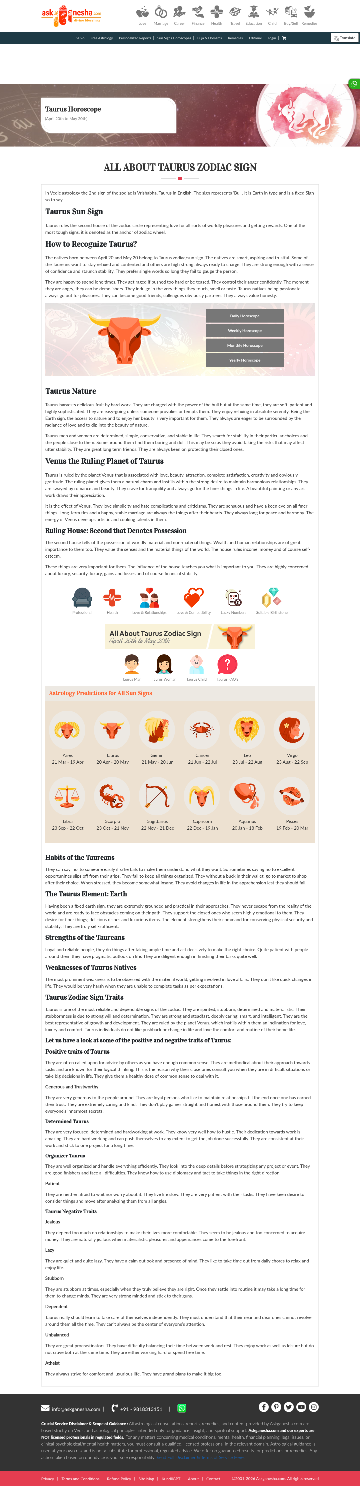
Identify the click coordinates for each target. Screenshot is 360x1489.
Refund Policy (119, 1481)
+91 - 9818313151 (137, 1410)
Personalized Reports (135, 38)
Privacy (47, 1481)
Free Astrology (101, 38)
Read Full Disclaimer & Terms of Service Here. (201, 1460)
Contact (213, 1481)
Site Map (146, 1481)
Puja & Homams (209, 38)
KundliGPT (171, 1481)
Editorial (255, 38)
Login (272, 38)
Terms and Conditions (81, 1481)
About (193, 1481)
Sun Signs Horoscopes (174, 38)
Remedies (235, 38)
